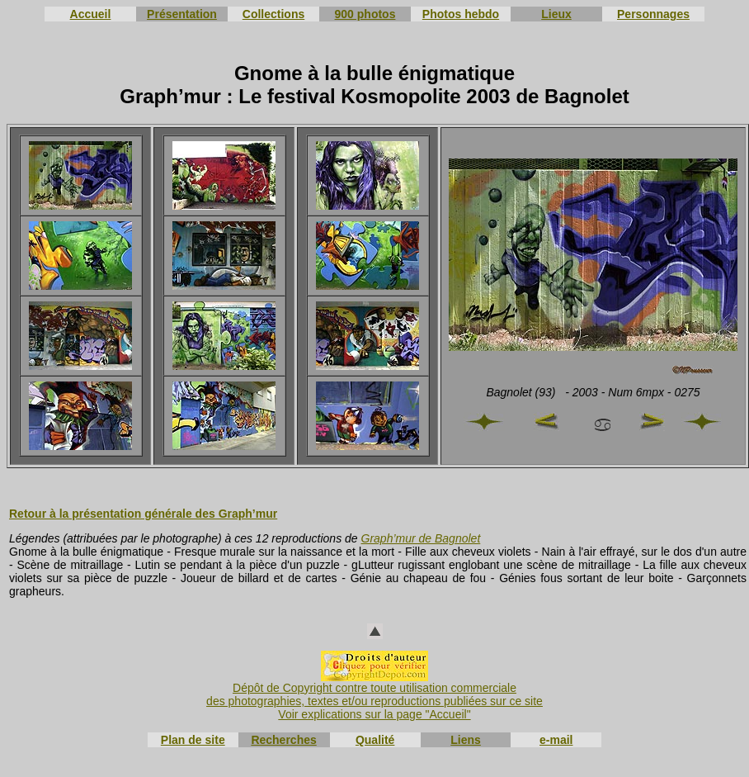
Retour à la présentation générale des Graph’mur (143, 513)
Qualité (375, 739)
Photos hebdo (460, 14)
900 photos (365, 14)
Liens (465, 739)
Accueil (90, 14)
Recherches (283, 739)
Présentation (182, 14)
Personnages (653, 14)
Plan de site (193, 739)
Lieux (556, 14)
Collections (273, 14)
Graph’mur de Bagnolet (421, 538)
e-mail (555, 739)
